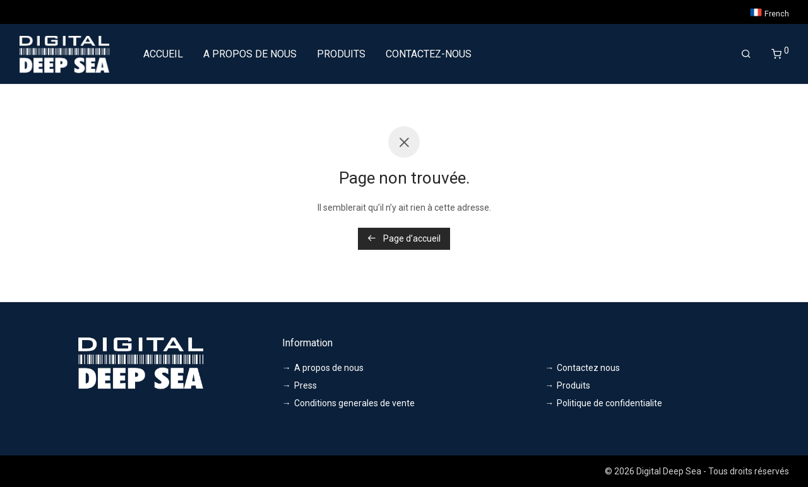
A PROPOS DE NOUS (250, 54)
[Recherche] (746, 54)
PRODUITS (341, 54)
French (769, 12)
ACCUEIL (163, 54)
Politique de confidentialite (609, 403)
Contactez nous (588, 368)
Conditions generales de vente (354, 403)
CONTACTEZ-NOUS (429, 54)
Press (305, 385)
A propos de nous (329, 368)
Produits (573, 385)
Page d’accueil (404, 238)
